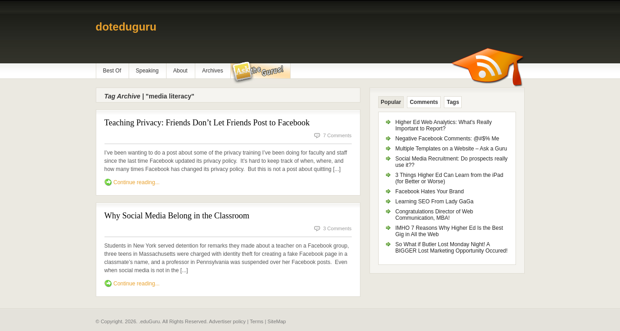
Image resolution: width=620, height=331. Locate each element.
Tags (453, 102)
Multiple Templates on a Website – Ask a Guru (451, 148)
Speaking (147, 70)
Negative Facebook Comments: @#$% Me (448, 138)
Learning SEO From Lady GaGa (435, 201)
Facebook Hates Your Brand (430, 191)
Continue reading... (137, 182)
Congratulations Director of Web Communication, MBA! (435, 214)
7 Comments (337, 135)
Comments (424, 102)
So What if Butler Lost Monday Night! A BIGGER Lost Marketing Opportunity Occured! (452, 247)
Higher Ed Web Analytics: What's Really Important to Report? (444, 125)
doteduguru (126, 27)
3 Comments (337, 228)
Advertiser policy (227, 321)
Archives (212, 70)
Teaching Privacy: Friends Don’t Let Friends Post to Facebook (207, 122)
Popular (391, 102)
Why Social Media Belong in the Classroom (177, 215)
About (180, 70)
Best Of (112, 70)
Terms (256, 321)
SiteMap (276, 321)
